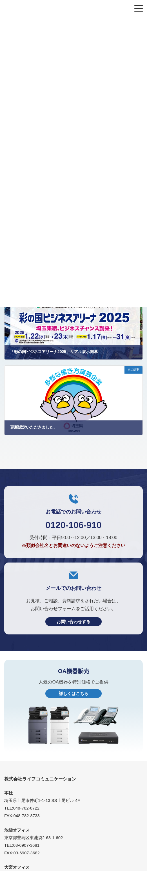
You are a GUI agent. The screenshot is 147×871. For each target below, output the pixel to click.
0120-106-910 (73, 525)
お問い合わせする (73, 621)
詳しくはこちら (73, 693)
